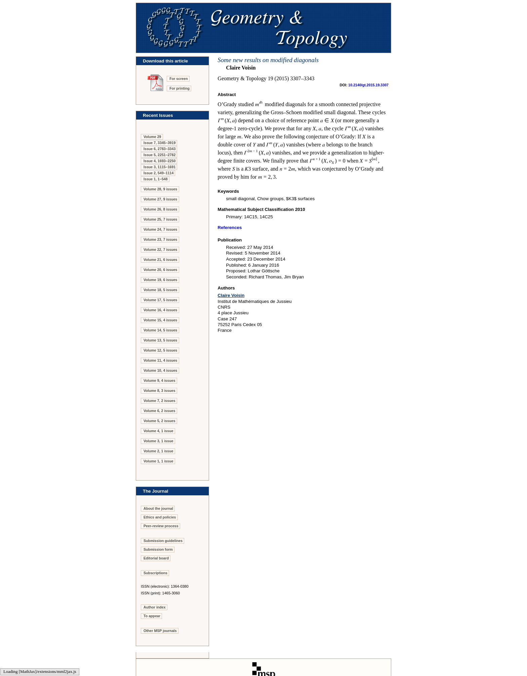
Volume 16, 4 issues (160, 310)
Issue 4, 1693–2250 (159, 161)
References (230, 227)
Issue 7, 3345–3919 (159, 143)
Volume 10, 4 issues (160, 370)
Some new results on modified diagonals (268, 59)
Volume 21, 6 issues (160, 260)
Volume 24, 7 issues (160, 229)
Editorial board (156, 558)
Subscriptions (155, 573)
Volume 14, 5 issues (160, 330)
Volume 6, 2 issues (159, 411)
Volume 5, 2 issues (159, 421)
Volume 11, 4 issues (160, 360)
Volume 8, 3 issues (159, 391)
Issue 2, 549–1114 (158, 173)
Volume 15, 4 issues (160, 320)
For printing (179, 88)
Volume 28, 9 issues (160, 189)
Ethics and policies (160, 517)
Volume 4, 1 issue (158, 431)
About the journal (158, 508)
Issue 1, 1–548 (156, 179)
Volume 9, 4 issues (159, 380)
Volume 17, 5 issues (160, 300)
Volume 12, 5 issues (160, 350)
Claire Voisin (231, 295)
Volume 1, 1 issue (158, 461)
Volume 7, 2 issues (159, 401)
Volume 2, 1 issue (158, 451)
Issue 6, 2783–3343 (159, 149)
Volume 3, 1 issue (158, 441)
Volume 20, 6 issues (160, 270)
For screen (178, 79)
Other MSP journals (160, 631)
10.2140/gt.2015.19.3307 (368, 85)
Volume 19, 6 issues (160, 280)
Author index (155, 607)
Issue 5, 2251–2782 (159, 155)
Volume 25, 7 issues (160, 219)
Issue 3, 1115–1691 (159, 167)
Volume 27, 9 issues (160, 199)
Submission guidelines (163, 541)
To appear (152, 616)
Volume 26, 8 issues (160, 209)
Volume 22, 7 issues (160, 249)
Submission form (158, 549)
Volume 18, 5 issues (160, 290)
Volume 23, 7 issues (160, 239)
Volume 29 (152, 137)
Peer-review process (161, 526)
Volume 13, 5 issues (160, 340)
